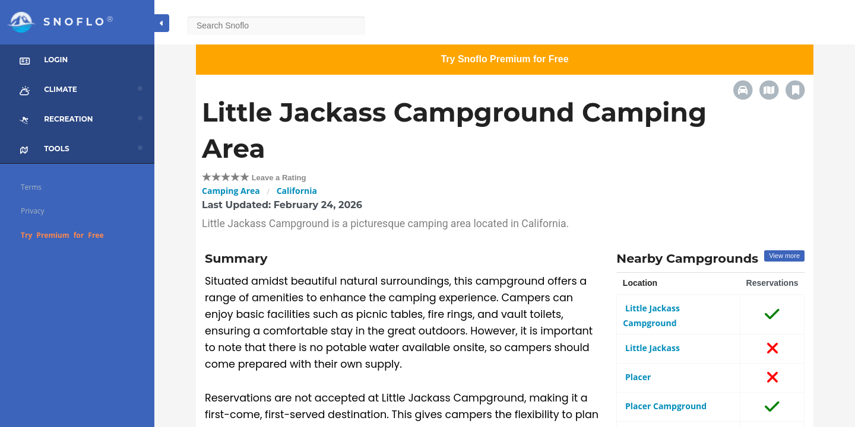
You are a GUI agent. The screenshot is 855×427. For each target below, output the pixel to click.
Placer (637, 377)
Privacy (33, 211)
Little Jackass (651, 347)
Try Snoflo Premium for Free (504, 59)
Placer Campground (665, 406)
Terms (31, 187)
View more (784, 255)
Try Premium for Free (62, 235)
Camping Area (231, 190)
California (297, 190)
